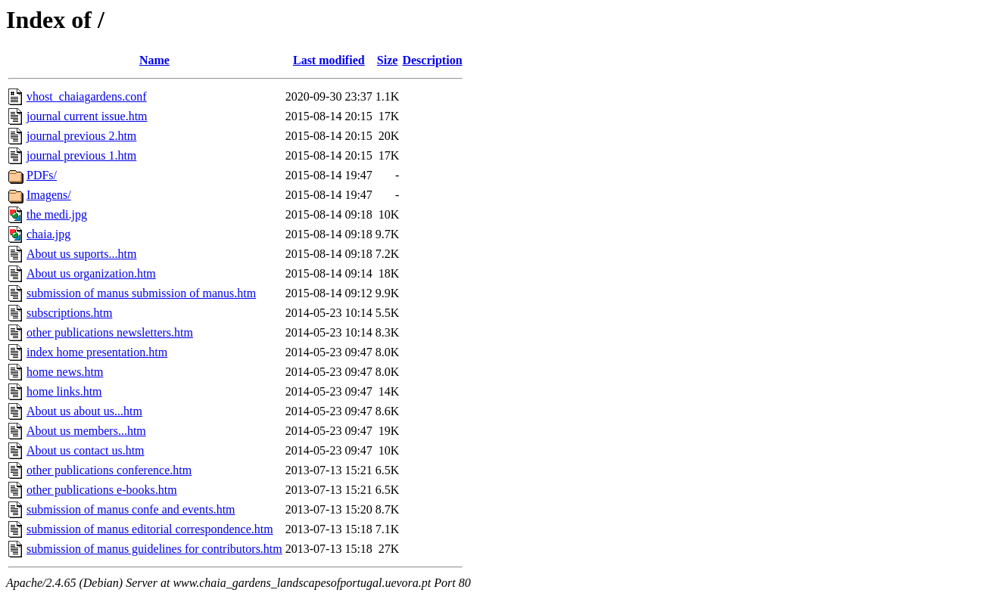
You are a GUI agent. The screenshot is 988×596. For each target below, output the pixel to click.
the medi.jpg (56, 214)
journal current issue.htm (87, 116)
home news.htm (64, 371)
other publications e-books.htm (101, 489)
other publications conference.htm (109, 470)
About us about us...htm (84, 411)
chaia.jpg (48, 234)
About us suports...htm (81, 253)
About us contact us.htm (85, 450)
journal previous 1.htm (81, 155)
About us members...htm (86, 430)
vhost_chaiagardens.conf (86, 96)
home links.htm (64, 391)
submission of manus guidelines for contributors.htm (154, 548)
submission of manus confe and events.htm (130, 509)
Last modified (329, 60)
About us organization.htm (91, 273)
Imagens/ (48, 194)
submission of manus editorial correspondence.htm (149, 529)
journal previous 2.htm (81, 135)
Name (154, 60)
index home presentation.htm (96, 352)
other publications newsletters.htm (109, 332)
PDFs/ (41, 175)
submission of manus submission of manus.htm (141, 293)
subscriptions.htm (69, 312)
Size (387, 60)
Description (432, 60)
